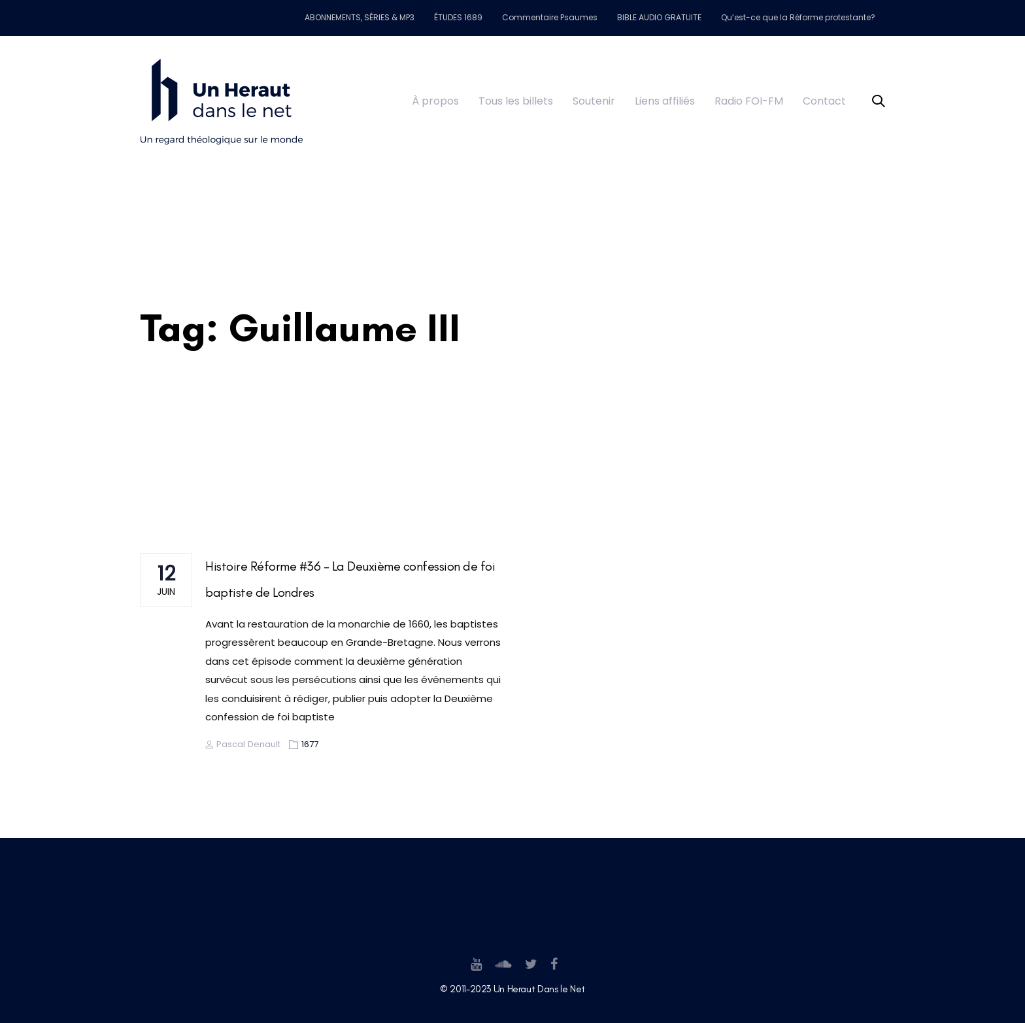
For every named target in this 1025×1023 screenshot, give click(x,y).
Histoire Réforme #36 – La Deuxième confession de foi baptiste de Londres (350, 579)
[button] (878, 102)
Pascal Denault (242, 744)
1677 (309, 744)
